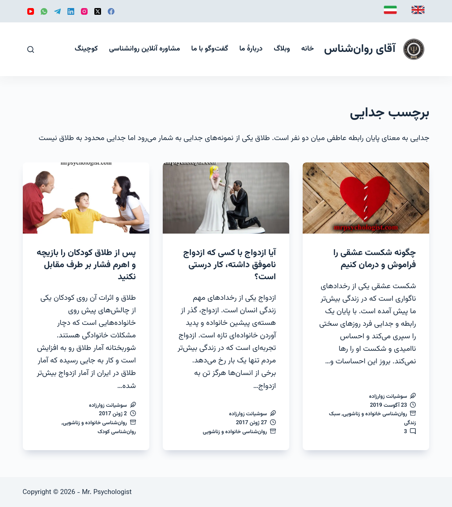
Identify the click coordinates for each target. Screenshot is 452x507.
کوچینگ (86, 49)
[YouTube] (30, 11)
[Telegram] (57, 11)
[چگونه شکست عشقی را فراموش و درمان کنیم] (366, 198)
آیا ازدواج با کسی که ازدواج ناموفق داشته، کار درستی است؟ (229, 264)
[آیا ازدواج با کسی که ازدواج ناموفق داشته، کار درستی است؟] (226, 198)
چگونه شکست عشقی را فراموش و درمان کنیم (374, 259)
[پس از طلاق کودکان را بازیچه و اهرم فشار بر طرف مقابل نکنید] (86, 198)
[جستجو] (30, 49)
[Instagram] (84, 11)
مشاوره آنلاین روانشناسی (144, 49)
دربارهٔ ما (250, 49)
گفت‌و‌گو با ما (209, 49)
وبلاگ (282, 49)
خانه (307, 49)
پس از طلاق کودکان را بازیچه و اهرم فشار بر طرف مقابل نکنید (88, 264)
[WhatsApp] (44, 11)
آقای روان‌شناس (360, 49)
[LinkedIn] (71, 11)
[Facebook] (111, 11)
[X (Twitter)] (97, 11)
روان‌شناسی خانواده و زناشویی (375, 413)
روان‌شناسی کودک (116, 431)
